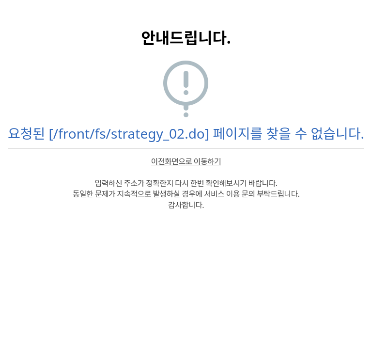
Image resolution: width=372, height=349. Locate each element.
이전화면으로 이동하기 (186, 161)
